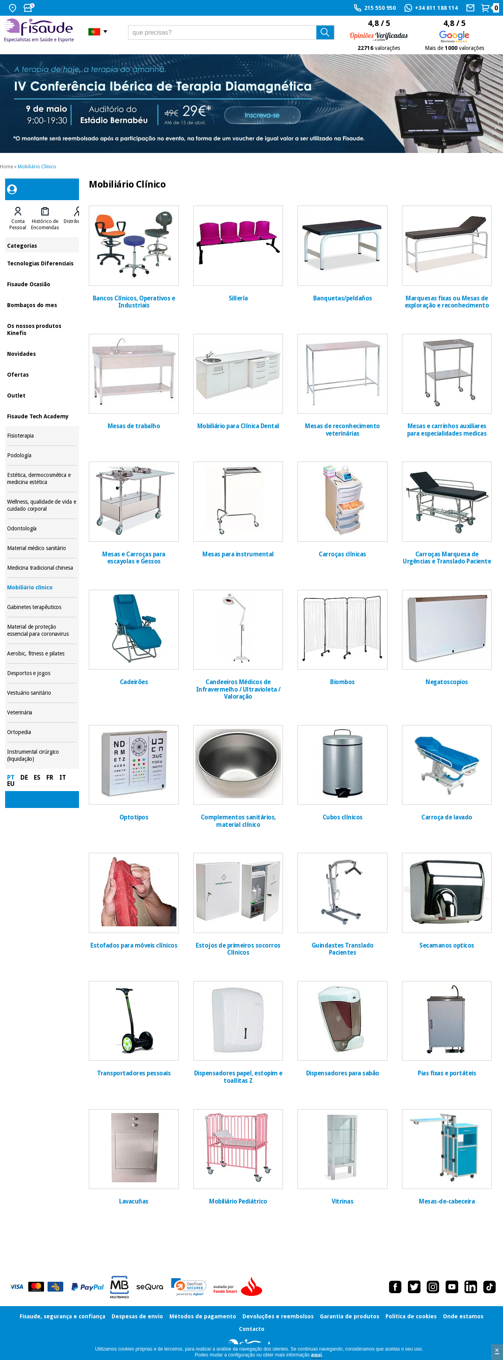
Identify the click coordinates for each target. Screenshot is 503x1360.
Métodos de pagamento (202, 1316)
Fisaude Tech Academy (42, 415)
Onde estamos (463, 1316)
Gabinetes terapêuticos (42, 607)
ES (37, 777)
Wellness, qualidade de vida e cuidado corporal (42, 505)
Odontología (42, 528)
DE (24, 777)
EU (11, 784)
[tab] (18, 218)
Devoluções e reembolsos (278, 1316)
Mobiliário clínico (42, 587)
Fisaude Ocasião (42, 283)
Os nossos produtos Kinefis (42, 329)
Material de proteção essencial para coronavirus (42, 630)
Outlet (42, 395)
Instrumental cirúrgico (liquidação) (42, 755)
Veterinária (42, 712)
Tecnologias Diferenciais (42, 262)
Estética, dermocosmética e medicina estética (42, 479)
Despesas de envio (137, 1316)
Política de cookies (411, 1316)
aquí (316, 1355)
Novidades (42, 353)
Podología (42, 455)
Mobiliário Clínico (37, 166)
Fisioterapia (42, 435)
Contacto (251, 1329)
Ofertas (42, 374)
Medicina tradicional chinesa (42, 568)
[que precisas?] (231, 32)
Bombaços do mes (42, 304)
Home (6, 166)
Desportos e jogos (42, 673)
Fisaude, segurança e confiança (62, 1316)
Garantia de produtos (349, 1316)
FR (49, 777)
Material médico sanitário (42, 548)
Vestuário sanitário (42, 693)
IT (62, 777)
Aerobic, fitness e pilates (42, 653)
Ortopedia (42, 732)
